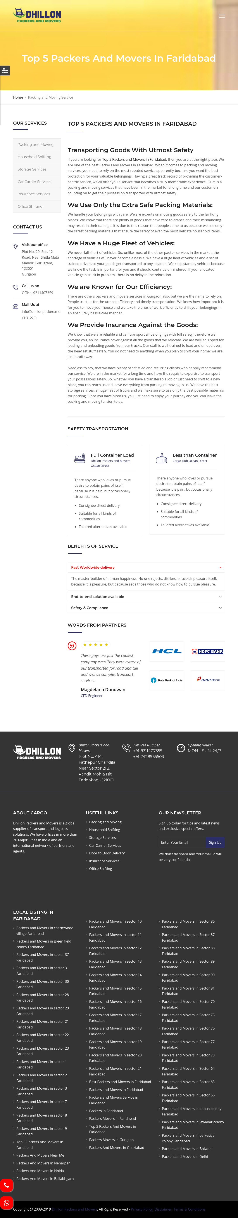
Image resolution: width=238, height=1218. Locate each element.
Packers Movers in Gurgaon (111, 1139)
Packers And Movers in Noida (40, 1170)
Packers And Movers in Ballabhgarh (45, 1178)
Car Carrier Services (35, 182)
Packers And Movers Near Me (40, 1155)
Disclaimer (163, 1209)
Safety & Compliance (89, 608)
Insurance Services (34, 194)
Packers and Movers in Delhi (185, 1156)
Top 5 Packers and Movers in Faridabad (134, 159)
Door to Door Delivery (107, 853)
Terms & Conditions (189, 1209)
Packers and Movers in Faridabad (116, 1089)
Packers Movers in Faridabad (112, 1118)
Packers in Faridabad (106, 1110)
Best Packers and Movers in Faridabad (120, 1081)
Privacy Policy (142, 1209)
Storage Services (32, 169)
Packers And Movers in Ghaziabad (116, 1147)
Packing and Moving (36, 145)
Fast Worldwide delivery (93, 567)
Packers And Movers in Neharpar (43, 1163)
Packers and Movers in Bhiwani (187, 1148)
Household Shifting (34, 157)
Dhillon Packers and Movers (74, 1209)
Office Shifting (30, 206)
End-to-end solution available (97, 597)
